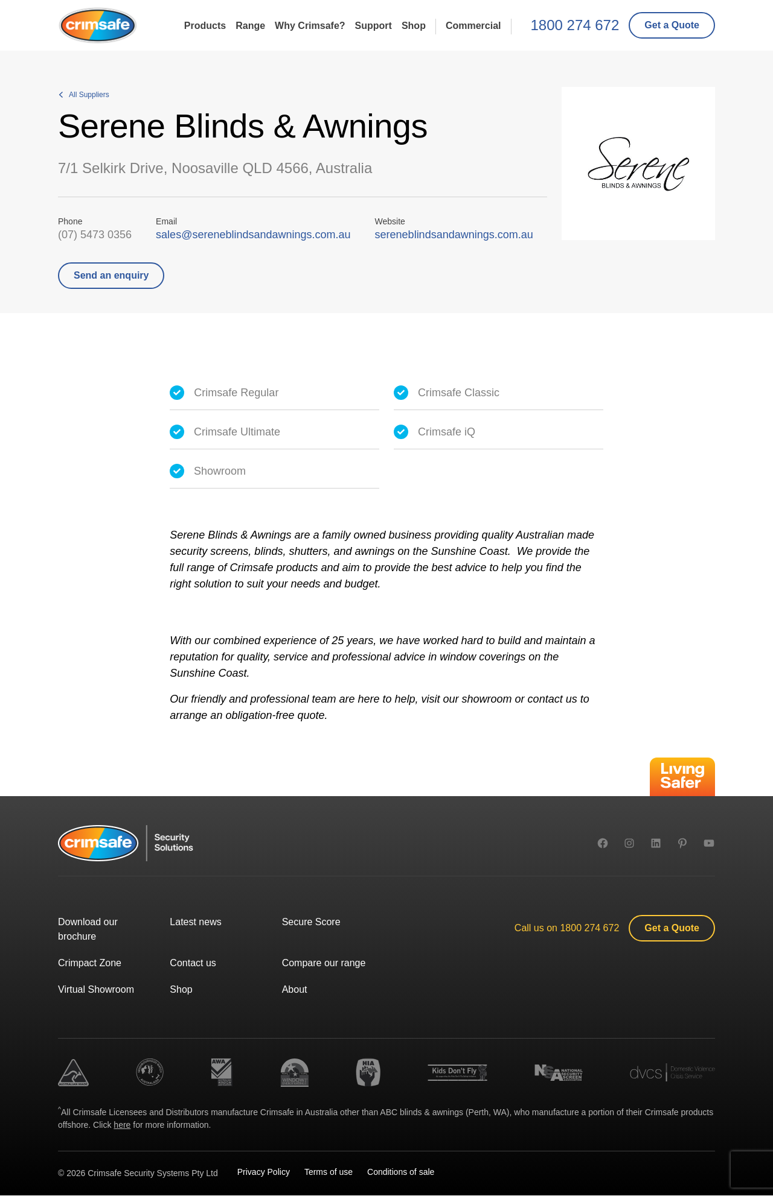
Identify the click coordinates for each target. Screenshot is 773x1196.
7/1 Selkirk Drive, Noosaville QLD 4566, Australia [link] (215, 168)
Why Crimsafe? (310, 25)
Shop (414, 25)
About (294, 989)
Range (250, 25)
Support (373, 25)
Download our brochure (88, 929)
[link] (672, 25)
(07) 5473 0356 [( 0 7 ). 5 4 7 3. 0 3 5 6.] (95, 235)
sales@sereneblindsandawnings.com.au (253, 235)
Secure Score (311, 922)
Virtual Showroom (96, 989)
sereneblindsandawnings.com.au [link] (454, 235)
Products (205, 25)
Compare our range (324, 963)
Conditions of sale (400, 1172)
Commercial (473, 25)
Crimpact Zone (89, 963)
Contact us (193, 963)
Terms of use (328, 1172)
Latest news (195, 922)
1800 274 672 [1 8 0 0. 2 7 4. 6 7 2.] (575, 25)
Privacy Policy (263, 1172)
